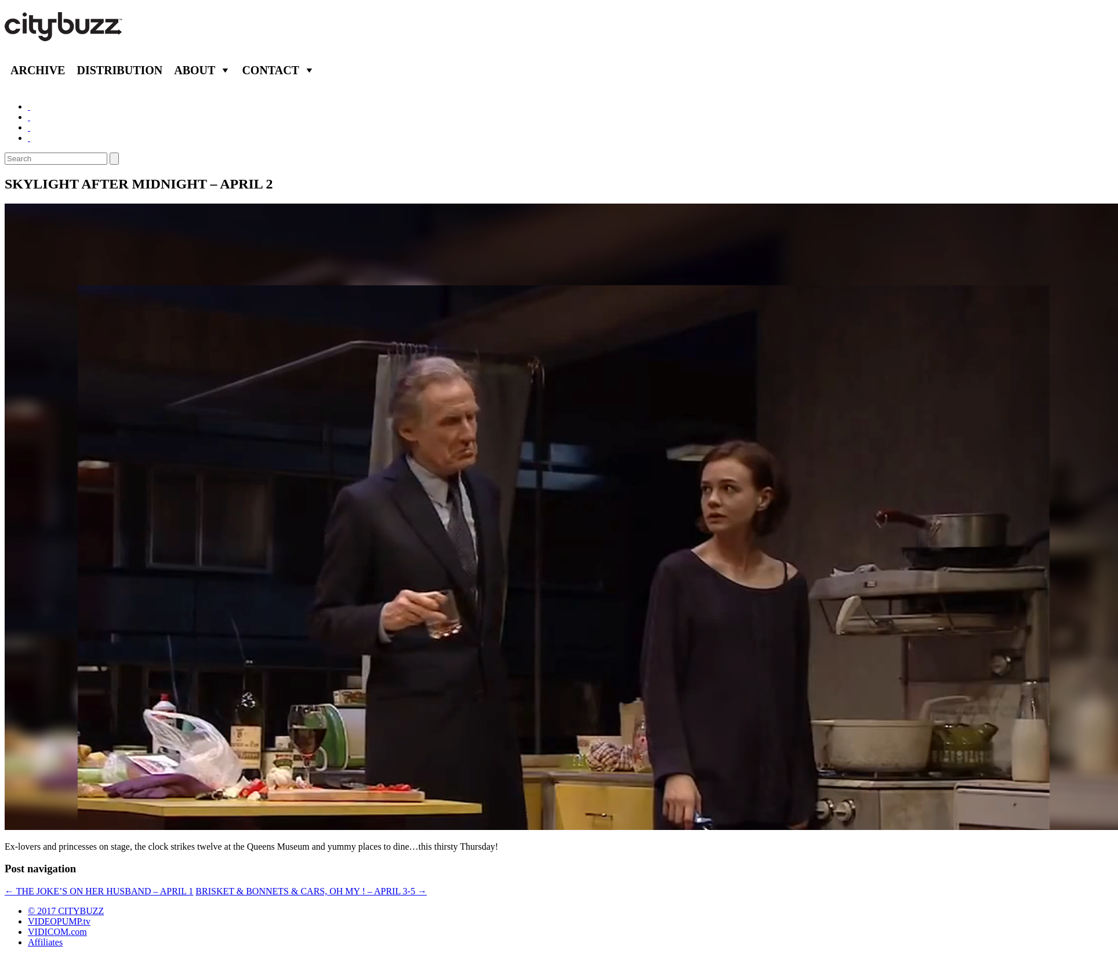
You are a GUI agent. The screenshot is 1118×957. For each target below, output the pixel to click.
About (194, 70)
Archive (37, 70)
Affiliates (45, 942)
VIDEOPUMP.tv (59, 921)
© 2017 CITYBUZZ (66, 911)
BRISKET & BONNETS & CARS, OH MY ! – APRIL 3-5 (311, 891)
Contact (270, 70)
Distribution (119, 70)
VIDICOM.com (57, 932)
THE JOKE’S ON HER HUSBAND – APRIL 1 (99, 891)
